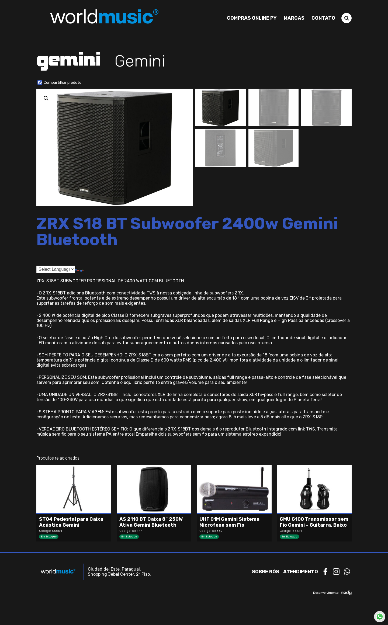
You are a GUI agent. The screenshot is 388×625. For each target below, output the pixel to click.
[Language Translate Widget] (55, 269)
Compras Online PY (252, 18)
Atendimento (300, 571)
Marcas (294, 18)
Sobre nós (265, 571)
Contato (323, 18)
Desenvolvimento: (332, 593)
